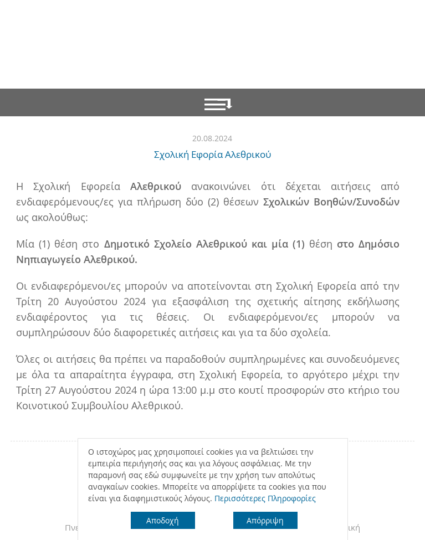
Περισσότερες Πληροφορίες (265, 498)
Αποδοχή (162, 520)
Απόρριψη (265, 520)
